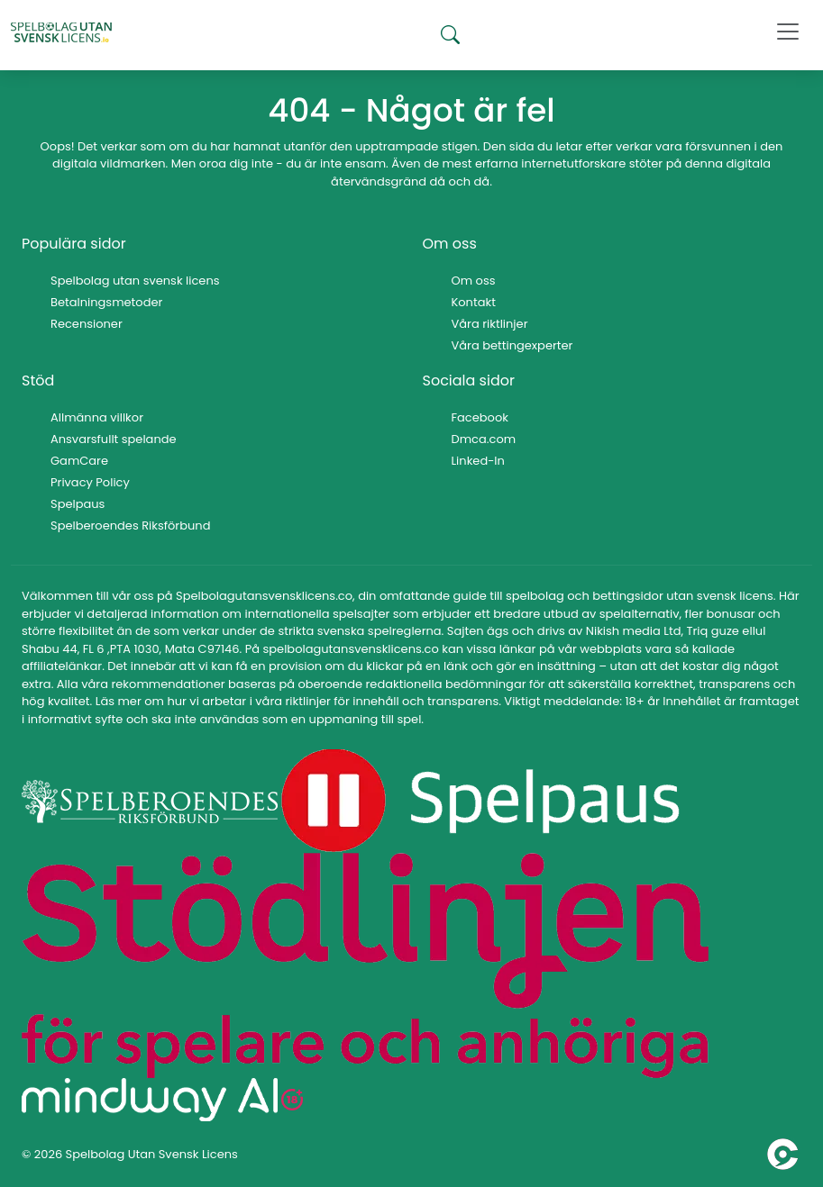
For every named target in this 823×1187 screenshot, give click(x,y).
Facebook (480, 417)
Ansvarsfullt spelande (113, 439)
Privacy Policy (90, 482)
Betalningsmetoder (106, 302)
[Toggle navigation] (788, 31)
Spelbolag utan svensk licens (135, 280)
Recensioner (86, 323)
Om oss (474, 280)
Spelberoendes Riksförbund (130, 525)
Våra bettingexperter (512, 345)
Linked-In (478, 460)
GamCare (79, 460)
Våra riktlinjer (490, 323)
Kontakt (474, 302)
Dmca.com (484, 439)
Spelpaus (77, 503)
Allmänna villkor (96, 417)
